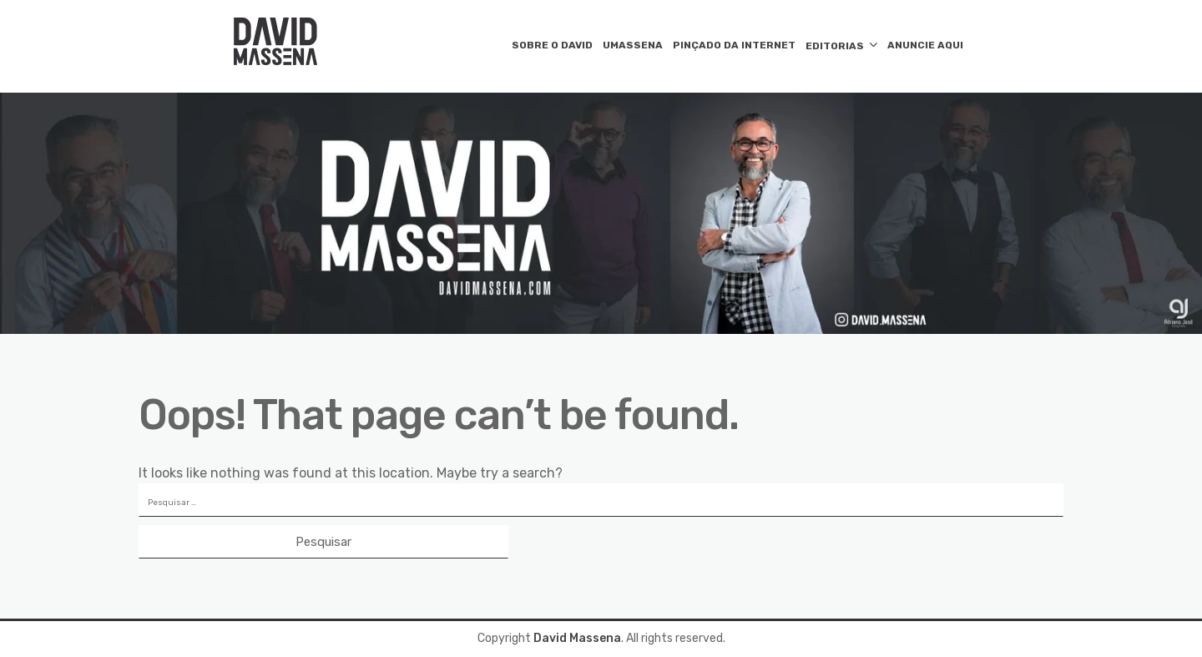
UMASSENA (633, 45)
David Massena (577, 638)
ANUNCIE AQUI (925, 45)
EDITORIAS (835, 46)
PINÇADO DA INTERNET (734, 45)
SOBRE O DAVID (552, 45)
